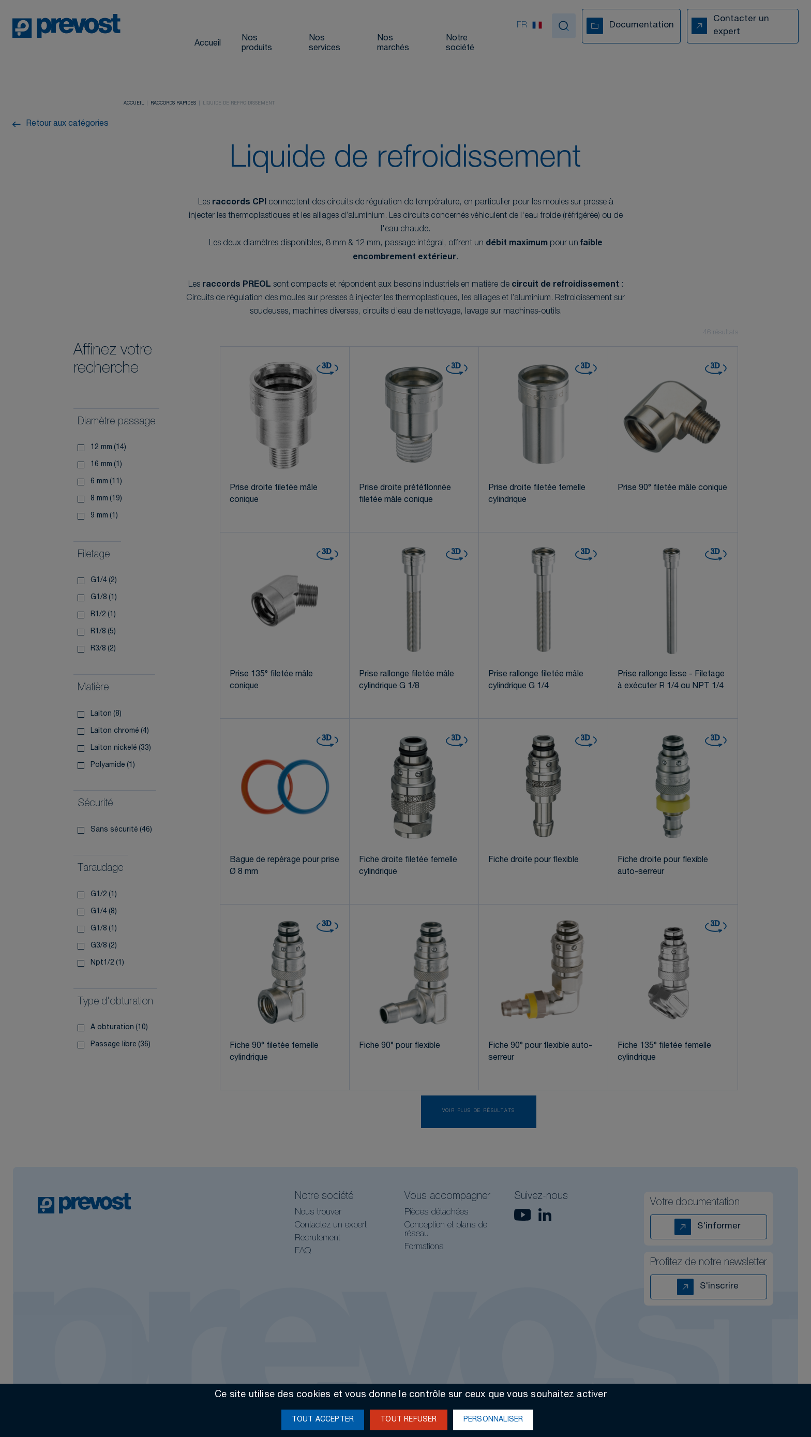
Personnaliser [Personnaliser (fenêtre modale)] (493, 1420)
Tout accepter (323, 1420)
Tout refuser (408, 1420)
